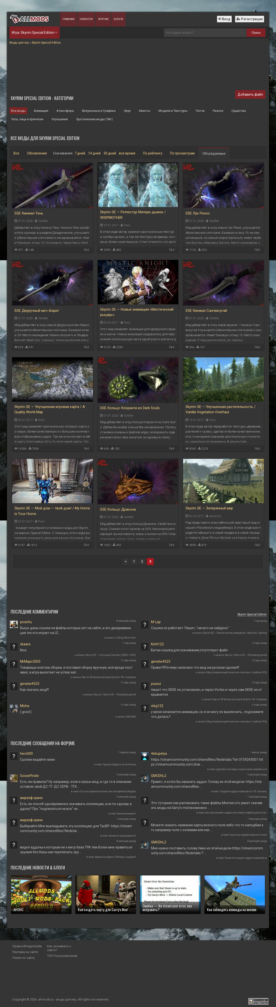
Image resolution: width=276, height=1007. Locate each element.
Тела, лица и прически (27, 119)
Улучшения (59, 119)
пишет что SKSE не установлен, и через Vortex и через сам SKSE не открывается (206, 692)
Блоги (118, 19)
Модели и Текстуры (173, 111)
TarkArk (43, 221)
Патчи (200, 111)
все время (127, 153)
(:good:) (26, 712)
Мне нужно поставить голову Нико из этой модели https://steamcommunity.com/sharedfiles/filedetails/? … (207, 850)
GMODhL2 (158, 776)
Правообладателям (27, 946)
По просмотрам (182, 153)
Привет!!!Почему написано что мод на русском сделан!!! (195, 667)
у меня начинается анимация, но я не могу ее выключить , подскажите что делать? (207, 714)
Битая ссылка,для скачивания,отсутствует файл (189, 650)
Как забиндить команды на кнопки (231, 909)
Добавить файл (250, 94)
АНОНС (18, 909)
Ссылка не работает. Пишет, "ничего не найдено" (190, 628)
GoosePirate (29, 776)
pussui (156, 684)
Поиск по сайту (23, 958)
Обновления (37, 153)
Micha (24, 706)
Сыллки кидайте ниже (37, 759)
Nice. (23, 650)
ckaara (25, 644)
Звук (127, 111)
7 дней (80, 153)
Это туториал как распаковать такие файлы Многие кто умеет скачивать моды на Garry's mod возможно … (206, 805)
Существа (238, 111)
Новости (86, 19)
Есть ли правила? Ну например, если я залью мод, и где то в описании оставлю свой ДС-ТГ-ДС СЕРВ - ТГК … (75, 784)
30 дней (110, 153)
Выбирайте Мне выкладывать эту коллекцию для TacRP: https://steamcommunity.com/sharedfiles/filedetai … (76, 828)
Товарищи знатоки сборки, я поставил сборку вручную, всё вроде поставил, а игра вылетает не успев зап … (76, 670)
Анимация (41, 111)
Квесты (144, 111)
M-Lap (156, 622)
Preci (127, 225)
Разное (218, 111)
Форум (103, 19)
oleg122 (157, 706)
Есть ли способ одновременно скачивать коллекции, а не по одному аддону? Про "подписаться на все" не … (75, 806)
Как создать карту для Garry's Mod (103, 909)
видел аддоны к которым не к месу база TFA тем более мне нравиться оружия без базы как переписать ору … (76, 849)
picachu (26, 622)
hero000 (26, 753)
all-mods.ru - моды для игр (57, 999)
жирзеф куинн (31, 798)
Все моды (18, 111)
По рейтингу (152, 153)
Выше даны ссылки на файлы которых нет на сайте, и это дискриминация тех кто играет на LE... (75, 630)
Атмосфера (65, 111)
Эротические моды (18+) (94, 119)
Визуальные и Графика (99, 111)
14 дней (94, 153)
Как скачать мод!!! (34, 690)
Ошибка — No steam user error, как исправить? (167, 907)
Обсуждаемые (214, 153)
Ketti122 (157, 644)
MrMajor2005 (30, 661)
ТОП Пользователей (62, 956)
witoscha (215, 516)
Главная (68, 19)
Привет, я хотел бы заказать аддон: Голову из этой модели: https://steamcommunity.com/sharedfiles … (206, 784)
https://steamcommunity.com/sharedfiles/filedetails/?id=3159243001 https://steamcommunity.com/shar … (207, 762)
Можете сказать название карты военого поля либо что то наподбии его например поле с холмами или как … (207, 827)
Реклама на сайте (25, 952)
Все (16, 153)
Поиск (256, 32)
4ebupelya (159, 753)
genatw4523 (160, 661)
